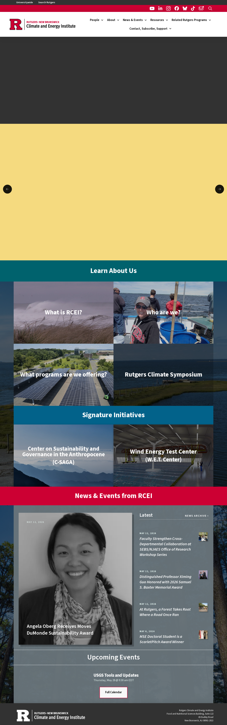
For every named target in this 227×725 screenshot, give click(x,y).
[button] (210, 8)
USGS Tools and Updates (115, 675)
